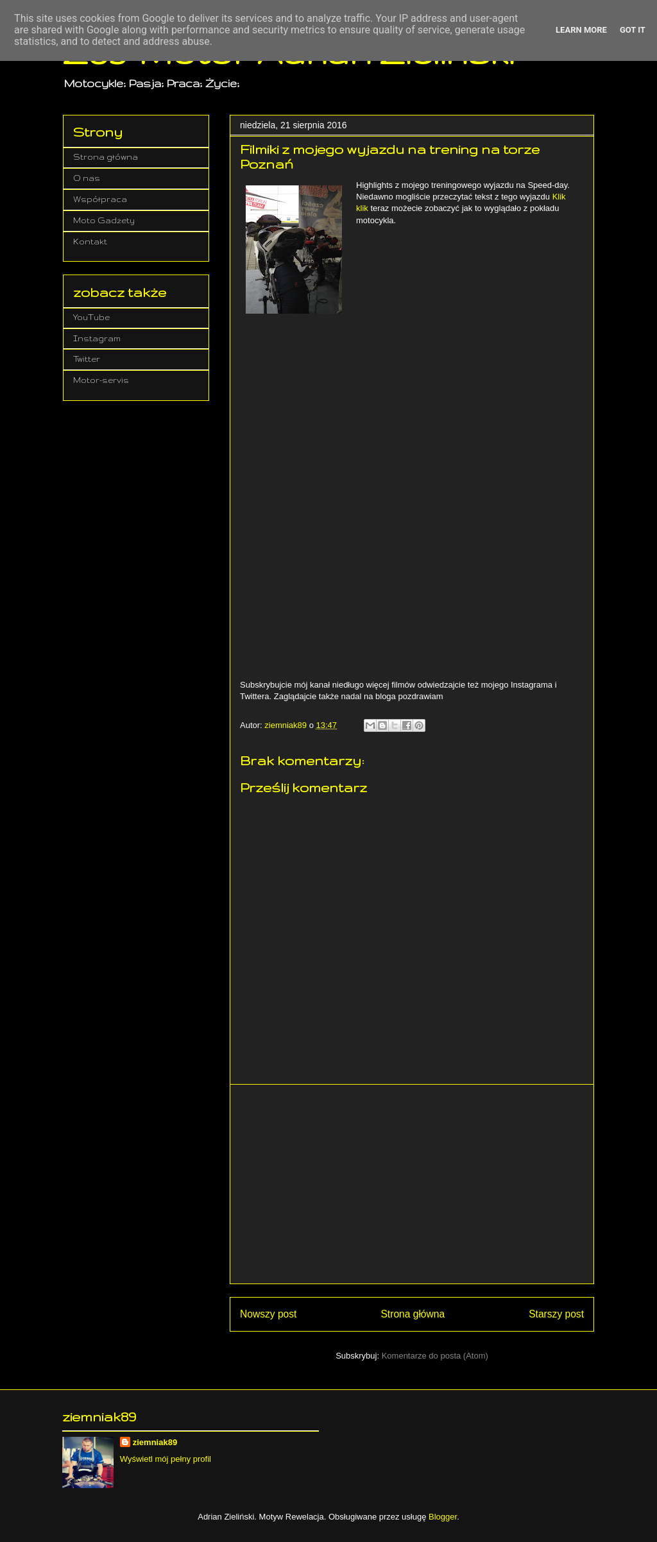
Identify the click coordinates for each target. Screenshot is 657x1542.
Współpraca (100, 199)
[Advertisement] (412, 1184)
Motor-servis (101, 380)
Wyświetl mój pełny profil (165, 1459)
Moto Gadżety (104, 220)
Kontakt (90, 241)
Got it (632, 30)
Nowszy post (268, 1314)
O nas (86, 178)
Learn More (581, 30)
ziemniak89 (155, 1442)
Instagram (97, 338)
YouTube (91, 317)
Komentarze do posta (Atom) (435, 1355)
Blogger (443, 1516)
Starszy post (556, 1314)
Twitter (86, 359)
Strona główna (412, 1314)
